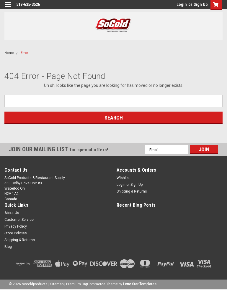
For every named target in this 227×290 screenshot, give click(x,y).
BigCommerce (93, 284)
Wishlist (123, 178)
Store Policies (15, 233)
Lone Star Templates (139, 284)
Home (9, 53)
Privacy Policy (15, 226)
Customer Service (19, 220)
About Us (11, 213)
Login (182, 4)
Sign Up (201, 4)
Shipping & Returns (132, 191)
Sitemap (56, 284)
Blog (8, 247)
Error (24, 53)
